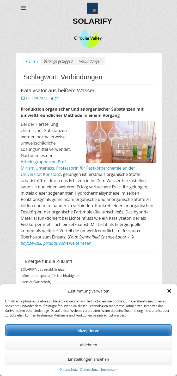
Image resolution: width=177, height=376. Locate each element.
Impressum (109, 369)
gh (56, 98)
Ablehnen (88, 344)
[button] (169, 291)
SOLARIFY (92, 21)
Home (32, 61)
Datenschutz (68, 369)
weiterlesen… (82, 243)
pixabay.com (55, 243)
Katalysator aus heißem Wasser (58, 90)
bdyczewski (31, 243)
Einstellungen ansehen (88, 359)
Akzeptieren (88, 330)
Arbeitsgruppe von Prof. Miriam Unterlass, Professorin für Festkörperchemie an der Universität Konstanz (78, 168)
